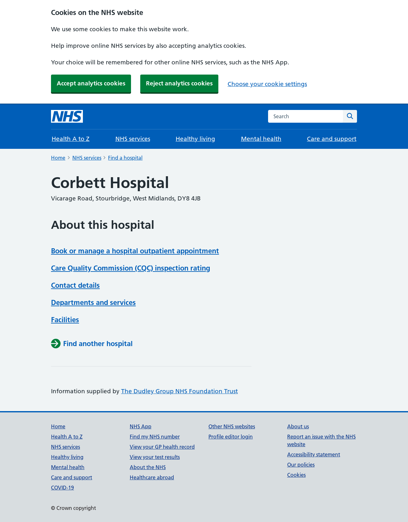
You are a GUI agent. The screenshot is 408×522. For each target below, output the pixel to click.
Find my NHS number (155, 436)
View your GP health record (162, 447)
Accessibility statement (313, 454)
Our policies (301, 464)
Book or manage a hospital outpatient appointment (135, 250)
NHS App (140, 426)
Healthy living (195, 138)
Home (58, 158)
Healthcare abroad (152, 477)
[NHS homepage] (67, 116)
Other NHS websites (231, 426)
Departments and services (93, 302)
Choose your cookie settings (267, 84)
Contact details (75, 285)
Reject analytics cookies (179, 83)
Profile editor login (230, 436)
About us (298, 426)
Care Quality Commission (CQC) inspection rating (130, 268)
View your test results (155, 457)
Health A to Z (71, 138)
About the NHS (148, 467)
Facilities (65, 319)
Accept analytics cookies (91, 83)
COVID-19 (62, 487)
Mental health (261, 138)
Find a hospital (125, 158)
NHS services (132, 138)
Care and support (331, 138)
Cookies (296, 475)
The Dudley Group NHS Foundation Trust (179, 391)
